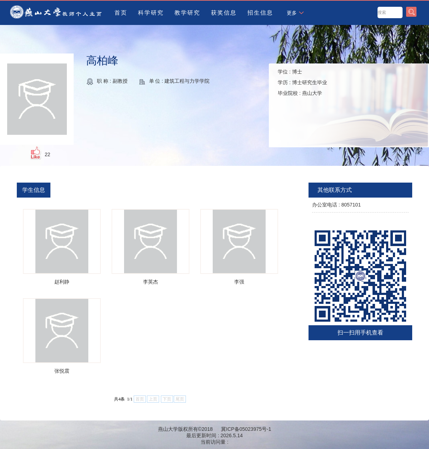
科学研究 (151, 13)
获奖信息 (224, 13)
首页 (120, 13)
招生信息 (260, 13)
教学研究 (187, 13)
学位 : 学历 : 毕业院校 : (302, 82)
